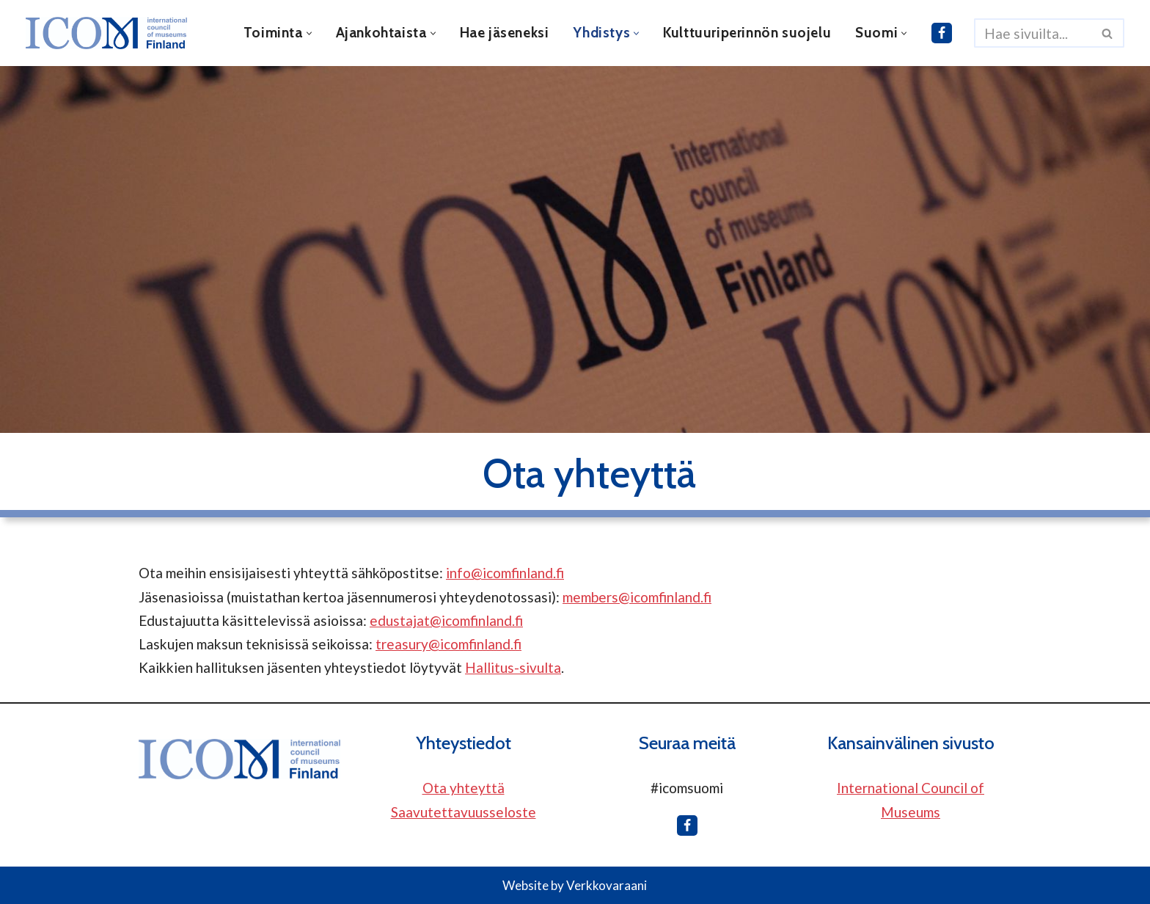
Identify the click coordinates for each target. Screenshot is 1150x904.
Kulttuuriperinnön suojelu (747, 32)
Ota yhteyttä (463, 787)
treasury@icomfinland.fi (448, 643)
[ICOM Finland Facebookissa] (941, 33)
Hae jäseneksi (504, 32)
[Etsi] (1032, 33)
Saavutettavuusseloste (463, 811)
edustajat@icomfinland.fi (446, 620)
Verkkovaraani (606, 885)
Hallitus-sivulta (513, 667)
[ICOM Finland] (110, 33)
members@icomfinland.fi (637, 596)
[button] (309, 33)
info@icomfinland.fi (505, 572)
